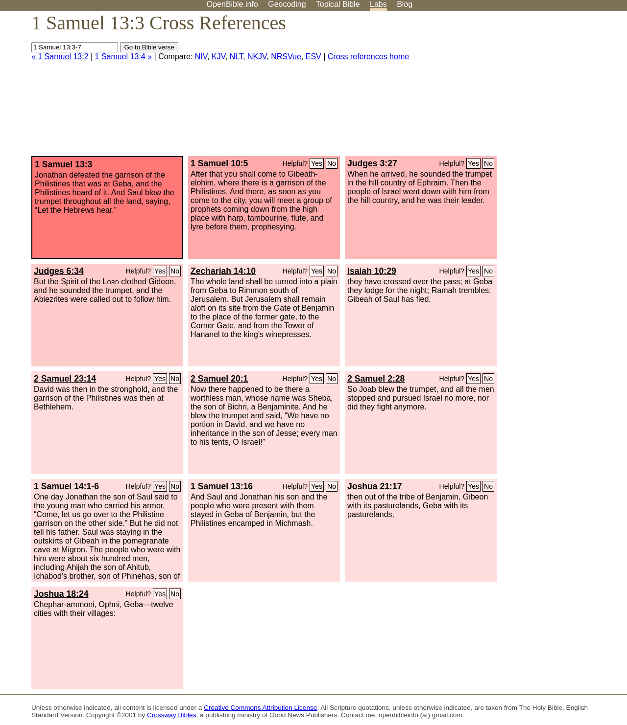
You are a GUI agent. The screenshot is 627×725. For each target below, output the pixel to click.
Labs (378, 4)
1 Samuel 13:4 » (123, 56)
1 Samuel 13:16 (222, 486)
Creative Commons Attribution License (260, 707)
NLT (236, 56)
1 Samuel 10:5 (219, 163)
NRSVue (286, 56)
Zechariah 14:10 (223, 271)
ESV (313, 56)
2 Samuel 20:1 (219, 379)
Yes (316, 163)
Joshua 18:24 (61, 594)
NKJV (256, 56)
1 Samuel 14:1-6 (66, 486)
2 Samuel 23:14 (65, 379)
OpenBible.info (232, 4)
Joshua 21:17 (374, 486)
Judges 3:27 (372, 163)
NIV (201, 56)
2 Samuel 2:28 (376, 379)
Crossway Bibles (171, 715)
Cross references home (368, 56)
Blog (404, 4)
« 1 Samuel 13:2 (60, 56)
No (331, 163)
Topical (338, 4)
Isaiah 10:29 (371, 271)
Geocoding (287, 4)
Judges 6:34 (59, 271)
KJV (218, 56)
